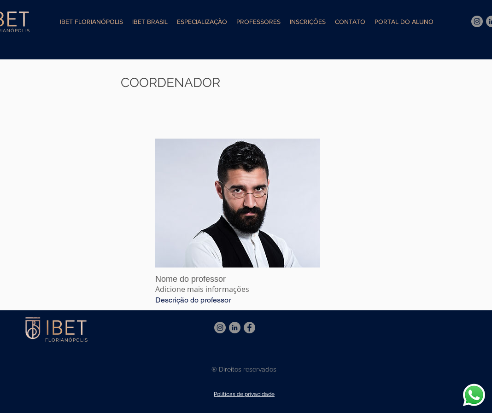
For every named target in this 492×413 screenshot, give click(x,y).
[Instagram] (477, 21)
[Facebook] (249, 327)
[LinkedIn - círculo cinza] (234, 327)
